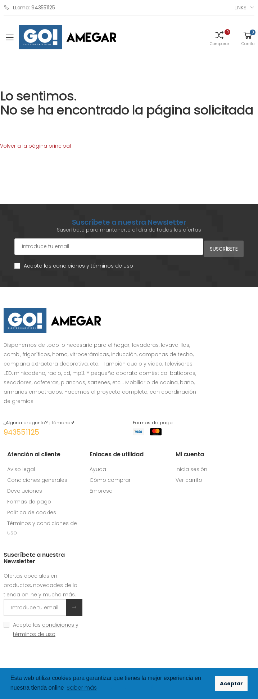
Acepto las (78, 263)
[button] (219, 38)
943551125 (21, 430)
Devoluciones (24, 488)
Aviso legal (21, 466)
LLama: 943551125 (29, 7)
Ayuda (98, 466)
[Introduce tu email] (35, 605)
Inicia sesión (191, 466)
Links (240, 7)
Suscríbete (224, 246)
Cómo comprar (110, 477)
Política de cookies (31, 510)
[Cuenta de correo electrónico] (107, 246)
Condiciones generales (37, 477)
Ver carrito (189, 477)
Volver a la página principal (35, 145)
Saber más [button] (82, 688)
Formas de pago (29, 499)
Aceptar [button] (231, 683)
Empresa (101, 488)
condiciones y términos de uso (93, 263)
